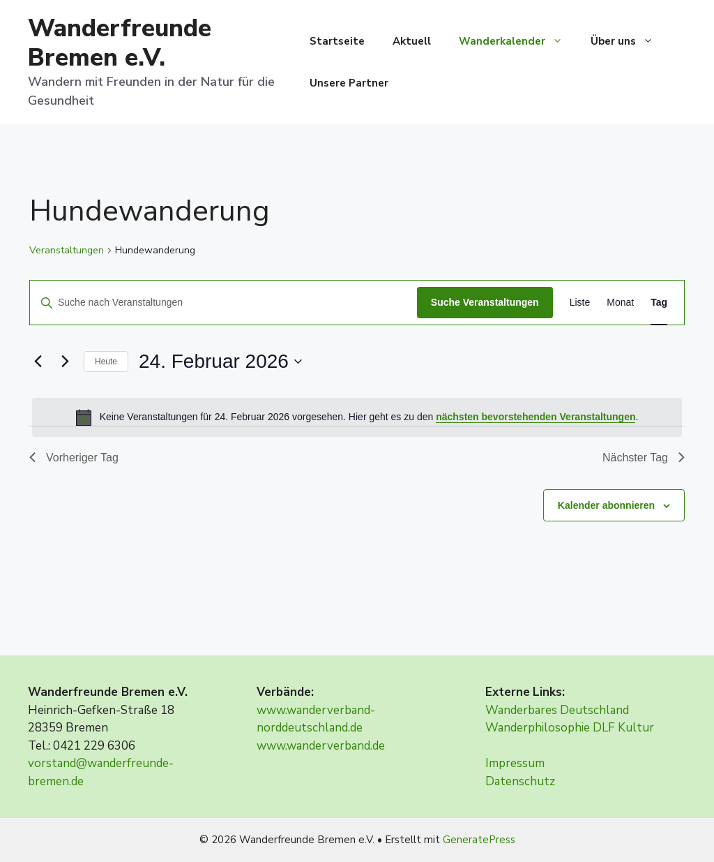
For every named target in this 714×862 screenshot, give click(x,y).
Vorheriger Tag (74, 457)
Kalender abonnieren (606, 505)
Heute (106, 361)
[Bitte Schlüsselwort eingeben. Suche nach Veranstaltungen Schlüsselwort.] (223, 303)
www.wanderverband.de (321, 746)
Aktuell (412, 41)
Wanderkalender (518, 41)
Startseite (337, 41)
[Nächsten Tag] (64, 361)
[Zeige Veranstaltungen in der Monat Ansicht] (620, 303)
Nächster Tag (643, 457)
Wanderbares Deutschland (557, 710)
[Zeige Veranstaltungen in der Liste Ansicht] (580, 303)
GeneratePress (479, 840)
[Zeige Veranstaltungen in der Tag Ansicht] (659, 303)
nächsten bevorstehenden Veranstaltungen (535, 416)
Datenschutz (520, 781)
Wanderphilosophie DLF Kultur (569, 728)
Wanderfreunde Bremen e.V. (119, 43)
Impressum (515, 763)
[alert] (357, 417)
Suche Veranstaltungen (485, 302)
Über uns (629, 41)
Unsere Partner (349, 83)
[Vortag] (37, 361)
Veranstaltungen (66, 250)
